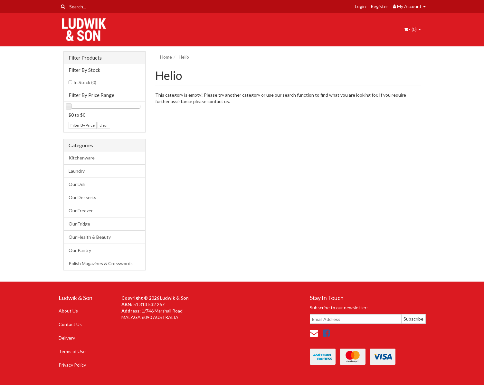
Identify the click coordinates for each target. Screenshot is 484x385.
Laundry (77, 171)
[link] (326, 333)
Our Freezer (81, 210)
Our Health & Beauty (90, 237)
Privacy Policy (72, 365)
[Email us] (314, 333)
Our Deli (77, 184)
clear (104, 125)
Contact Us (70, 324)
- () (412, 29)
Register (379, 6)
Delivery (67, 338)
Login (360, 6)
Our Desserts (82, 197)
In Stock (84, 82)
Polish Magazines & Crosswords (101, 263)
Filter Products (85, 58)
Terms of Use (72, 351)
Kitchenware (82, 157)
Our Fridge (79, 223)
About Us (68, 310)
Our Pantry (80, 250)
